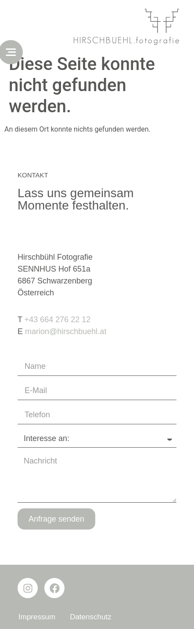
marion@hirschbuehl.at (65, 331)
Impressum (36, 617)
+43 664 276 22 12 (58, 319)
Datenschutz (90, 617)
